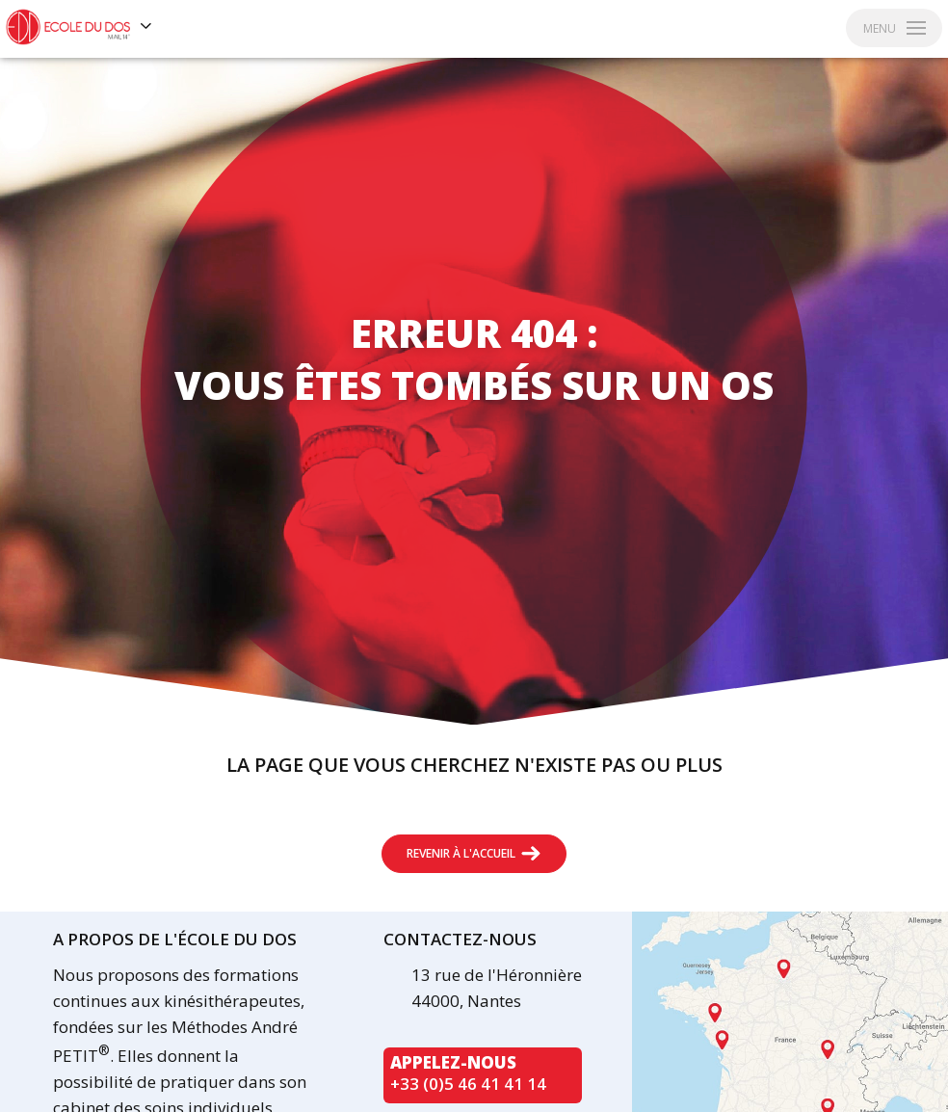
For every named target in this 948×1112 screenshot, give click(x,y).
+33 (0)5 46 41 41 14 (468, 1083)
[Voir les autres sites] (146, 27)
